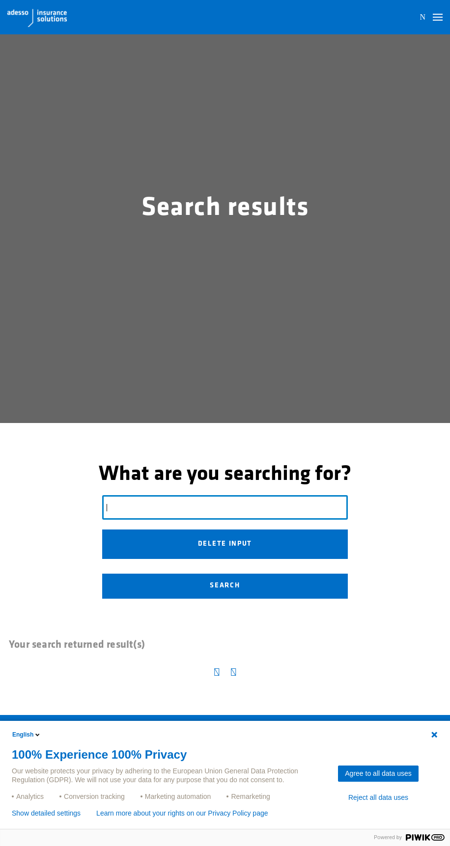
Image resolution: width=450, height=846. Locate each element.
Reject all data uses (378, 797)
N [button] (422, 17)
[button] (438, 17)
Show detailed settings (46, 813)
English (26, 735)
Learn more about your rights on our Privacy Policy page (182, 813)
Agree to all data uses (378, 773)
